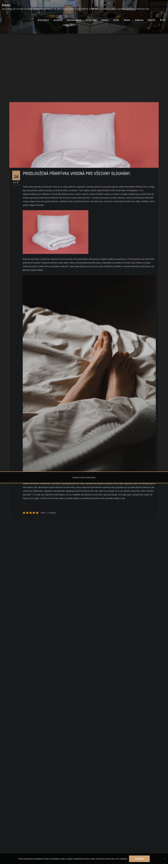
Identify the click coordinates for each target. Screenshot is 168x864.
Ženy (163, 20)
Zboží (151, 20)
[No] (164, 858)
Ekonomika (74, 20)
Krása (105, 20)
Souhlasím (139, 858)
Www (127, 20)
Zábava (139, 20)
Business (43, 20)
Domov (58, 20)
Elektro (91, 20)
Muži (116, 20)
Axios (6, 5)
